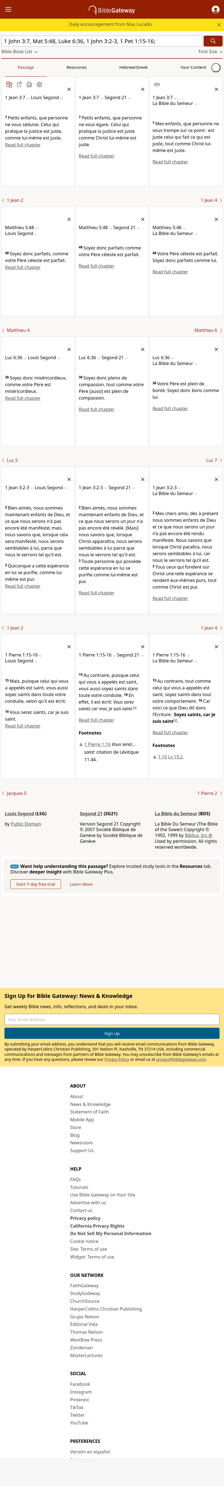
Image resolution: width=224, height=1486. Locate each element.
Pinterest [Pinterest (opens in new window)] (79, 1400)
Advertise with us (88, 1202)
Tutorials (79, 1187)
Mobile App (82, 1120)
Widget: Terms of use (92, 1257)
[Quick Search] (102, 41)
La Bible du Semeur (176, 814)
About (76, 1096)
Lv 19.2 (175, 757)
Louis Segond (19, 814)
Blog (75, 1135)
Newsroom (81, 1143)
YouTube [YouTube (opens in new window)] (79, 1423)
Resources (41, 67)
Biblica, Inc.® (198, 835)
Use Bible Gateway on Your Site (102, 1195)
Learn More (81, 884)
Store (75, 1127)
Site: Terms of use (88, 1249)
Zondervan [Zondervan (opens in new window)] (81, 1348)
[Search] (213, 41)
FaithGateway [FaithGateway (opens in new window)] (84, 1285)
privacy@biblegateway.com (181, 1059)
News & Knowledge (90, 1104)
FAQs (75, 1179)
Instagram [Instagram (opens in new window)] (81, 1392)
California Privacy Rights (97, 1226)
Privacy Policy (116, 1059)
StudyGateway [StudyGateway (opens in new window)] (85, 1293)
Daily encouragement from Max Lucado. (111, 24)
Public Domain (26, 824)
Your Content (110, 67)
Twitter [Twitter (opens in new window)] (77, 1415)
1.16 (162, 757)
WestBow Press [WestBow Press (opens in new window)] (86, 1340)
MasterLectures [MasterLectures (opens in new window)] (86, 1355)
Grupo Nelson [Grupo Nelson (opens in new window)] (84, 1317)
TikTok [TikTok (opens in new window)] (77, 1407)
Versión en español (90, 1452)
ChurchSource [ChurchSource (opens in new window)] (85, 1301)
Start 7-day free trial (35, 884)
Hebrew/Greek (74, 67)
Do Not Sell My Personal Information (110, 1233)
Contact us (81, 1210)
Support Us (82, 1150)
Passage (14, 67)
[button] (216, 9)
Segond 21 (91, 814)
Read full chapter (23, 145)
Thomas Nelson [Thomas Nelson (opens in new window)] (86, 1332)
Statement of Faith (89, 1112)
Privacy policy (85, 1218)
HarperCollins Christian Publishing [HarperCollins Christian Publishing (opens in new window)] (106, 1309)
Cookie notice (84, 1241)
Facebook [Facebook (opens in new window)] (80, 1384)
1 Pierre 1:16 (97, 744)
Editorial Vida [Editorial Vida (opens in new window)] (84, 1324)
